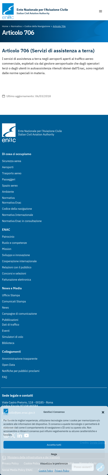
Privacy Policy (62, 470)
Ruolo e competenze (14, 242)
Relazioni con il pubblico (16, 267)
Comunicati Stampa (14, 301)
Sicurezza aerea (11, 161)
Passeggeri (8, 179)
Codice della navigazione (17, 208)
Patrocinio (8, 236)
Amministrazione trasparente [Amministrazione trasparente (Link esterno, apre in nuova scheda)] (19, 358)
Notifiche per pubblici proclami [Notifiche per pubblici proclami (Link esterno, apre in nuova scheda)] (20, 371)
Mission (6, 249)
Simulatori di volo (12, 337)
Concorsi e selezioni (14, 273)
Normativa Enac (11, 202)
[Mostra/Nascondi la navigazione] (101, 11)
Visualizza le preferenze (54, 463)
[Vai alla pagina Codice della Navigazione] (37, 26)
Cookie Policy (46, 470)
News (5, 307)
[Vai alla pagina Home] (5, 26)
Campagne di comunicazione (19, 313)
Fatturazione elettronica (16, 279)
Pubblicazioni (10, 319)
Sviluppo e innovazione (16, 255)
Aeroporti (8, 167)
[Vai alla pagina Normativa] (16, 26)
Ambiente (8, 191)
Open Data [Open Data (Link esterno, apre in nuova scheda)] (8, 364)
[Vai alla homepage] (35, 11)
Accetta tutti (54, 444)
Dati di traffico (10, 324)
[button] (103, 412)
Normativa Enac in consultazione (22, 221)
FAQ (4, 377)
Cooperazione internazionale (19, 261)
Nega (54, 454)
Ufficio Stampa (11, 295)
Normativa (8, 198)
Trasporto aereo (11, 173)
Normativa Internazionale (17, 215)
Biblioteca (8, 343)
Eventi (6, 330)
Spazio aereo (10, 185)
